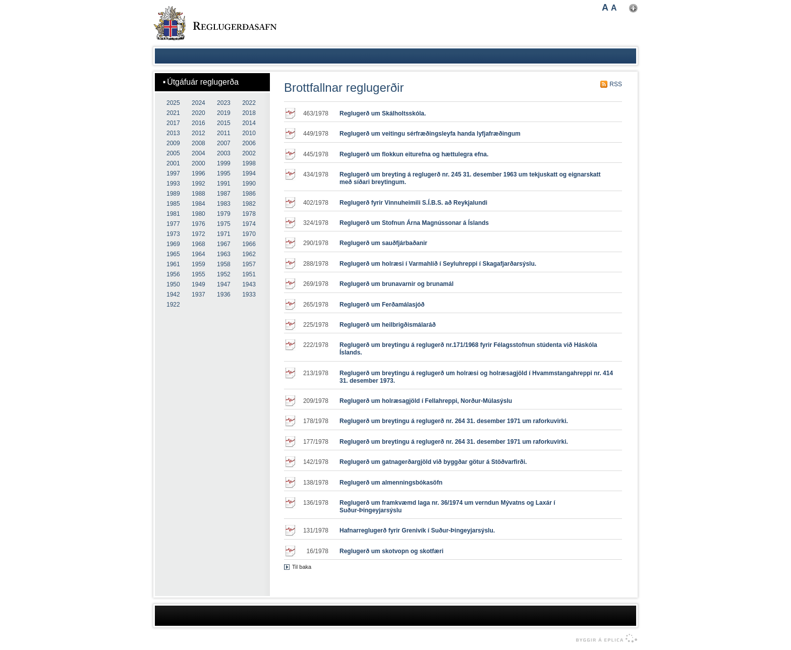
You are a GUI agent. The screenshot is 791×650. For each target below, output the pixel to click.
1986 (249, 193)
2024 (198, 102)
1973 (173, 234)
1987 (224, 193)
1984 (198, 203)
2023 (224, 102)
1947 (224, 284)
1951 (249, 274)
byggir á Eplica (604, 638)
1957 (249, 264)
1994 (249, 173)
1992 (198, 183)
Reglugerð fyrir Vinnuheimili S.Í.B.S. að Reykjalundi (413, 202)
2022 (249, 102)
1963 (224, 254)
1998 (249, 163)
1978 (249, 213)
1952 (224, 274)
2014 (249, 123)
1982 (249, 203)
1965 (173, 254)
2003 (224, 153)
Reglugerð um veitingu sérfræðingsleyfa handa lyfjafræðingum (430, 133)
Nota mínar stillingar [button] (633, 8)
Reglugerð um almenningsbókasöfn (391, 482)
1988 (198, 193)
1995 (224, 173)
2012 (198, 133)
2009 (173, 143)
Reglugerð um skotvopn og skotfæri (391, 551)
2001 (173, 163)
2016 (198, 123)
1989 (173, 193)
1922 (173, 304)
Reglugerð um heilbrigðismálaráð (388, 324)
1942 (173, 294)
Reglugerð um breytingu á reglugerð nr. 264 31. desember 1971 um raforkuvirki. (454, 421)
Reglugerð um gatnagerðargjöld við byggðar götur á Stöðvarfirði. (433, 461)
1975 (224, 223)
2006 (249, 143)
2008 (198, 143)
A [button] (605, 8)
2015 (224, 123)
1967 (224, 244)
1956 (173, 274)
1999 (224, 163)
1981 (173, 213)
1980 (198, 213)
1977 (173, 223)
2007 (224, 143)
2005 (173, 153)
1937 (198, 294)
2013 (173, 133)
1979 (224, 213)
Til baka (301, 567)
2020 (198, 112)
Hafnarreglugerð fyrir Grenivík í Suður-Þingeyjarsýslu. (417, 530)
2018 (249, 112)
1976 (198, 223)
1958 (224, 264)
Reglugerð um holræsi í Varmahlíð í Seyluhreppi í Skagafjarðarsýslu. (438, 263)
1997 (173, 173)
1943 (249, 284)
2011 (224, 133)
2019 (224, 112)
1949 (198, 284)
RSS (615, 84)
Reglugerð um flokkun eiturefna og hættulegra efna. (414, 154)
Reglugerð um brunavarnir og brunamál (397, 283)
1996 (198, 173)
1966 (249, 244)
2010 (249, 133)
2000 (198, 163)
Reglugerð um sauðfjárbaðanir (383, 243)
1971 (224, 234)
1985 (173, 203)
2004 (198, 153)
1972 (198, 234)
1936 (224, 294)
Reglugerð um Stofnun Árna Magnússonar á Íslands (414, 222)
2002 (249, 153)
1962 (249, 254)
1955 (198, 274)
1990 (249, 183)
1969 (173, 244)
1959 (198, 264)
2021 (173, 112)
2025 (173, 102)
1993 (173, 183)
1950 (173, 284)
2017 (173, 123)
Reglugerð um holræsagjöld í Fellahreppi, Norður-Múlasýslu (426, 400)
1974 (249, 223)
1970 (249, 234)
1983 (224, 203)
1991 (224, 183)
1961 (173, 264)
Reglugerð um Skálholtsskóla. (383, 113)
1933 (249, 294)
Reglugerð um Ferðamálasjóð (382, 304)
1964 (198, 254)
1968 (198, 244)
